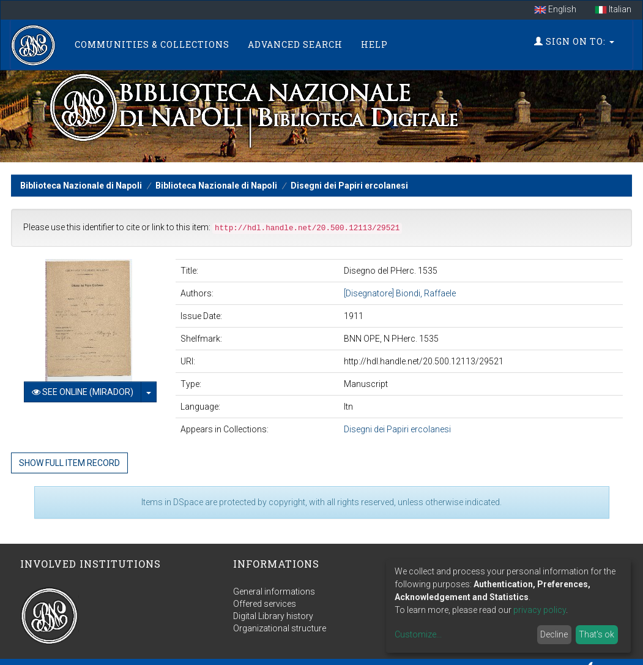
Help (375, 42)
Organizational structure (279, 624)
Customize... (418, 634)
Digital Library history (273, 612)
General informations (274, 588)
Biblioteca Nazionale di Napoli (81, 182)
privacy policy (539, 610)
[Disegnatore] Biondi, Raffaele (400, 290)
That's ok (596, 634)
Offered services (264, 600)
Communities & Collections (153, 42)
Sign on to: (573, 39)
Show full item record (69, 459)
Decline (554, 634)
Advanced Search (296, 42)
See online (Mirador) (82, 388)
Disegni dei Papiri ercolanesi (349, 182)
